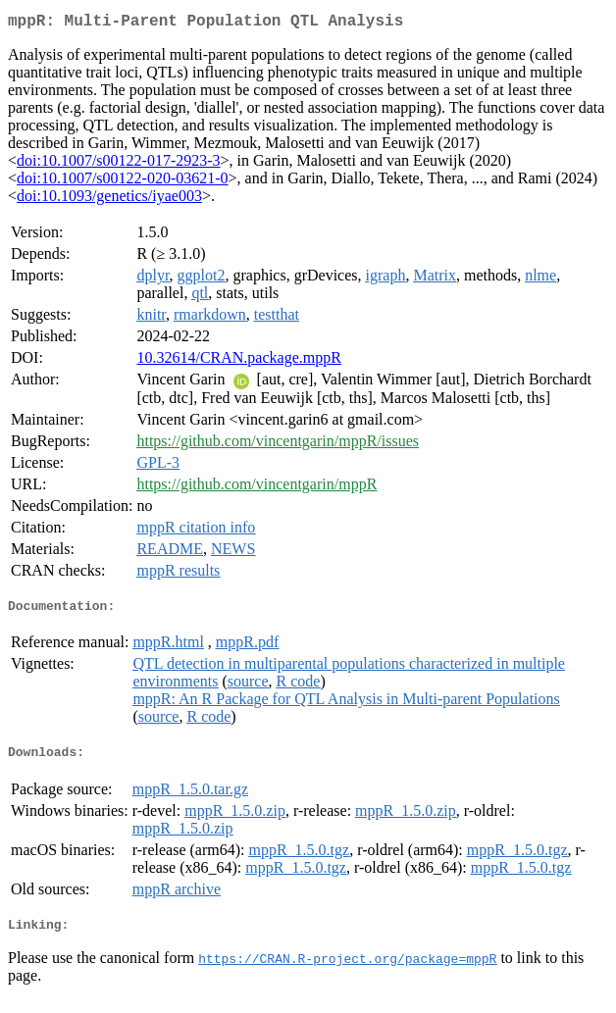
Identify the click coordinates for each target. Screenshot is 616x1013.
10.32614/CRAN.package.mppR (238, 361)
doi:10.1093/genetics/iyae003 (109, 199)
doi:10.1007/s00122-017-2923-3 (119, 164)
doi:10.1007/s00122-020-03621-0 (123, 182)
